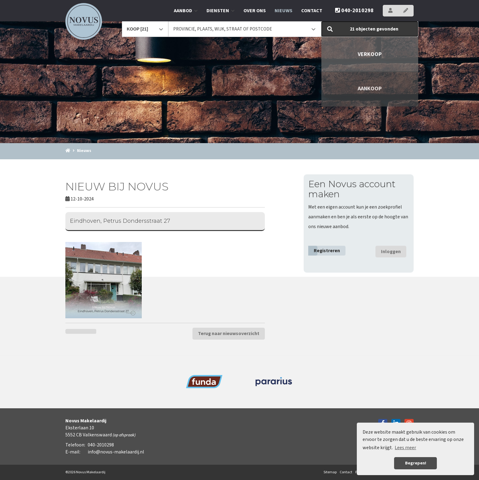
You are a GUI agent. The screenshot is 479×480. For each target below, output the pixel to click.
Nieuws (283, 10)
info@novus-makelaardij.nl (116, 452)
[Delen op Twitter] (88, 331)
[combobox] (145, 26)
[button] (369, 29)
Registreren (327, 249)
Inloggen (391, 250)
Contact (311, 10)
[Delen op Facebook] (73, 331)
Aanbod (186, 10)
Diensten (221, 10)
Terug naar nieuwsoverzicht (228, 333)
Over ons (254, 10)
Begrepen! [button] (415, 463)
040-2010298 (354, 10)
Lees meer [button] (405, 447)
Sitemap (330, 472)
